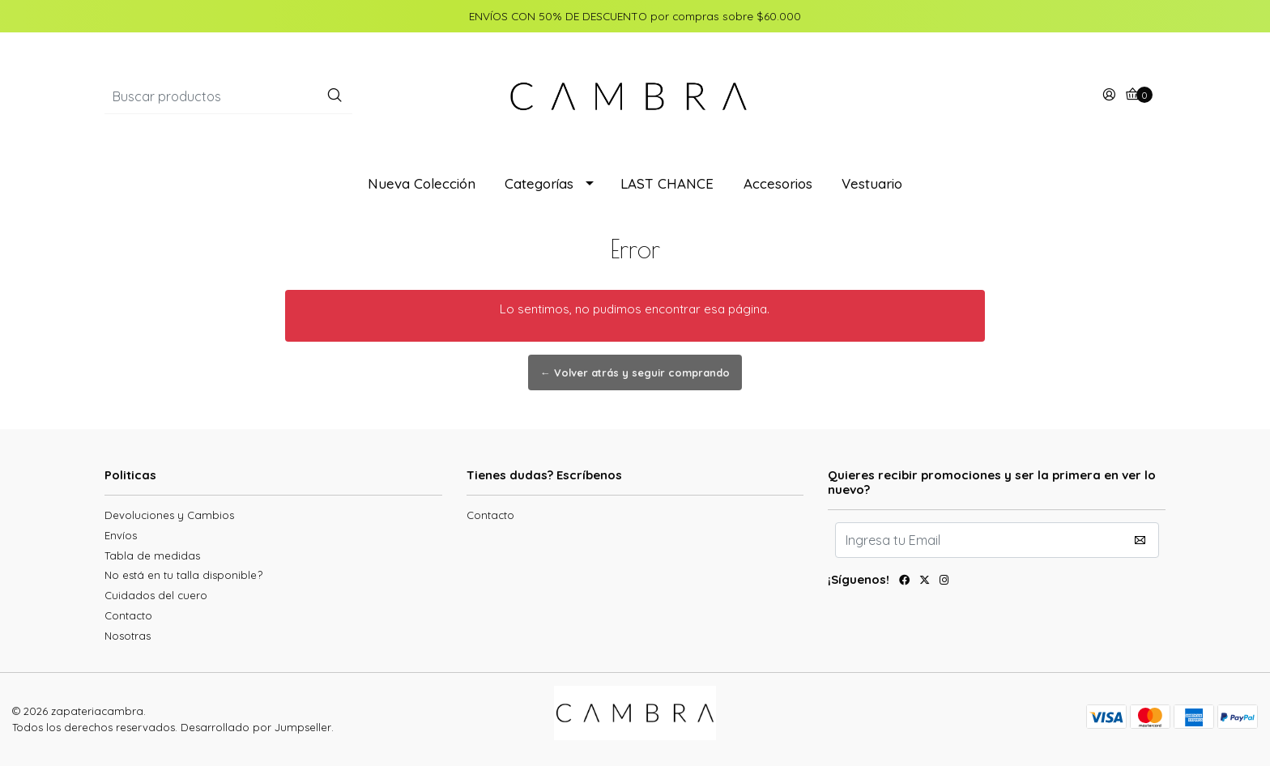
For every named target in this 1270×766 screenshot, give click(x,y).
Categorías (539, 183)
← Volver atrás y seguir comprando (635, 372)
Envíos (120, 535)
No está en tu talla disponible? (183, 574)
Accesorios (778, 183)
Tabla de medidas (152, 555)
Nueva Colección (421, 183)
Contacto (128, 615)
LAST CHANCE (667, 183)
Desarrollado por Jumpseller (256, 727)
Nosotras (127, 635)
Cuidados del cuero (155, 595)
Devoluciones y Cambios (169, 515)
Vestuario (872, 183)
